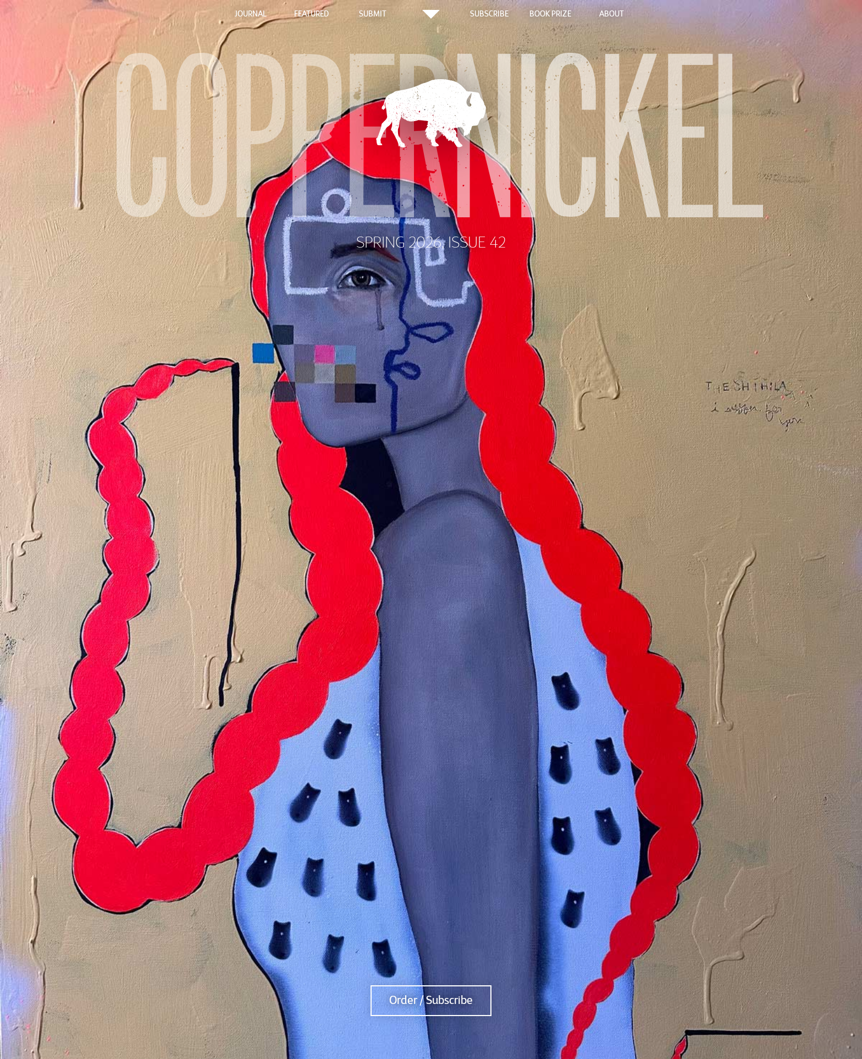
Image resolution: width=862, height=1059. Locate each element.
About (611, 14)
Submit (372, 14)
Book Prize (550, 14)
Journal (251, 14)
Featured (311, 14)
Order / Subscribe (431, 1000)
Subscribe (489, 14)
